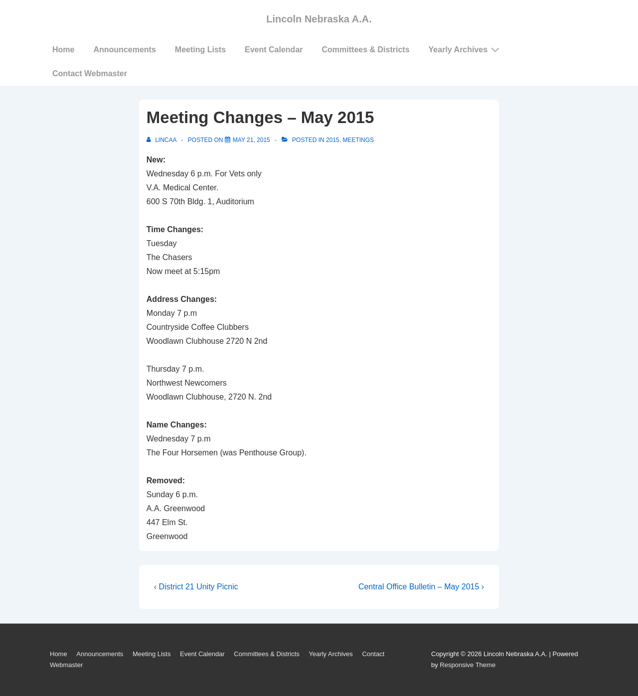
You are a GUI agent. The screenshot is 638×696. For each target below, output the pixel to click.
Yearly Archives (465, 49)
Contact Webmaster (89, 73)
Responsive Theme (467, 665)
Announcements (124, 49)
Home (63, 49)
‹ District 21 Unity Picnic (196, 586)
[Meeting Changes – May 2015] (251, 140)
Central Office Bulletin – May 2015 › (421, 586)
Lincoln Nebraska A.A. (319, 18)
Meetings (358, 140)
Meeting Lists (200, 49)
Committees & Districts (366, 49)
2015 (332, 140)
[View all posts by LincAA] (162, 140)
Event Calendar (274, 49)
